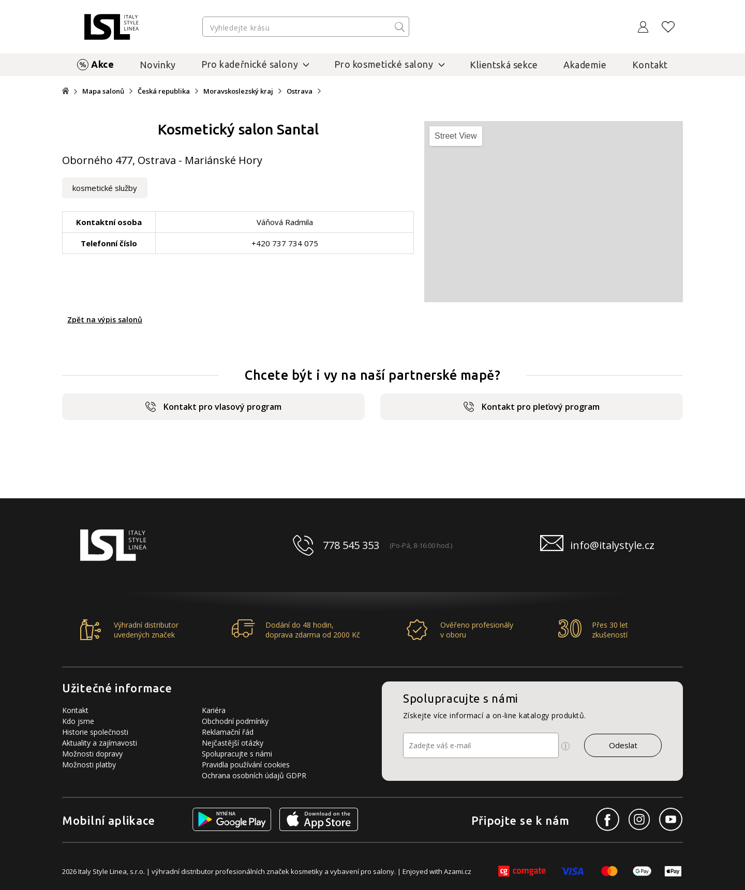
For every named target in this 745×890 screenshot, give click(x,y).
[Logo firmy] (111, 27)
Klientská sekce (504, 65)
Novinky (158, 65)
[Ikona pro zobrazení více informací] (565, 746)
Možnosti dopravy (92, 754)
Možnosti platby (89, 764)
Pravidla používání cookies (246, 764)
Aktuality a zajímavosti (99, 743)
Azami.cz (457, 871)
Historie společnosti (95, 732)
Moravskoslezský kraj (238, 91)
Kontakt (650, 65)
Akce (102, 64)
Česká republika (164, 91)
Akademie (585, 65)
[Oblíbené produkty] (668, 27)
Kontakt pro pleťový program (532, 406)
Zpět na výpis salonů (104, 319)
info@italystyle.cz (612, 545)
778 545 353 (351, 545)
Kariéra (214, 710)
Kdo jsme (78, 721)
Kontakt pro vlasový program (213, 406)
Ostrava (299, 91)
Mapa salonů (103, 91)
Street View (456, 135)
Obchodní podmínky (235, 721)
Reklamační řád (228, 732)
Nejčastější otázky (232, 743)
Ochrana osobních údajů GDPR (254, 775)
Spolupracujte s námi (237, 754)
